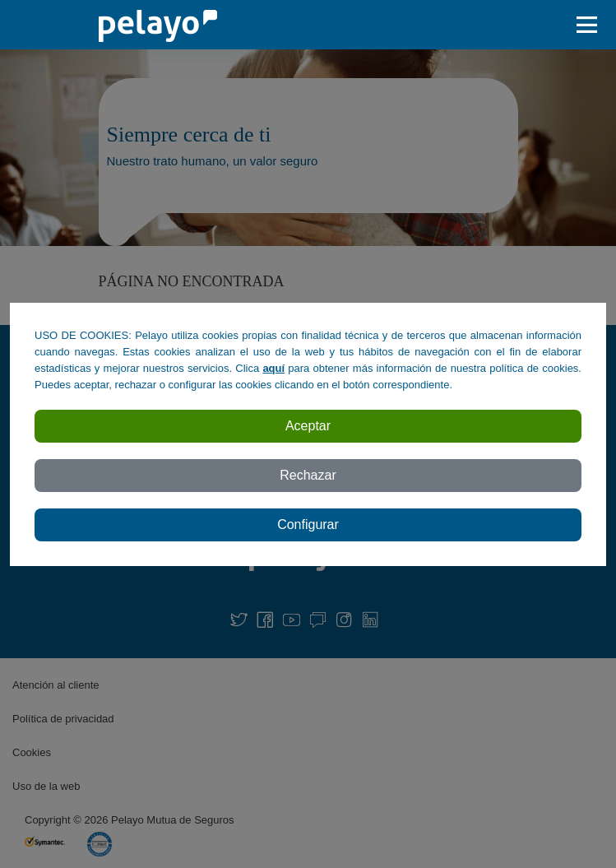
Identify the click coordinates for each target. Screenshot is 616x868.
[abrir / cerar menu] (591, 24)
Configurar (308, 524)
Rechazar (308, 475)
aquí (273, 368)
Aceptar (308, 426)
